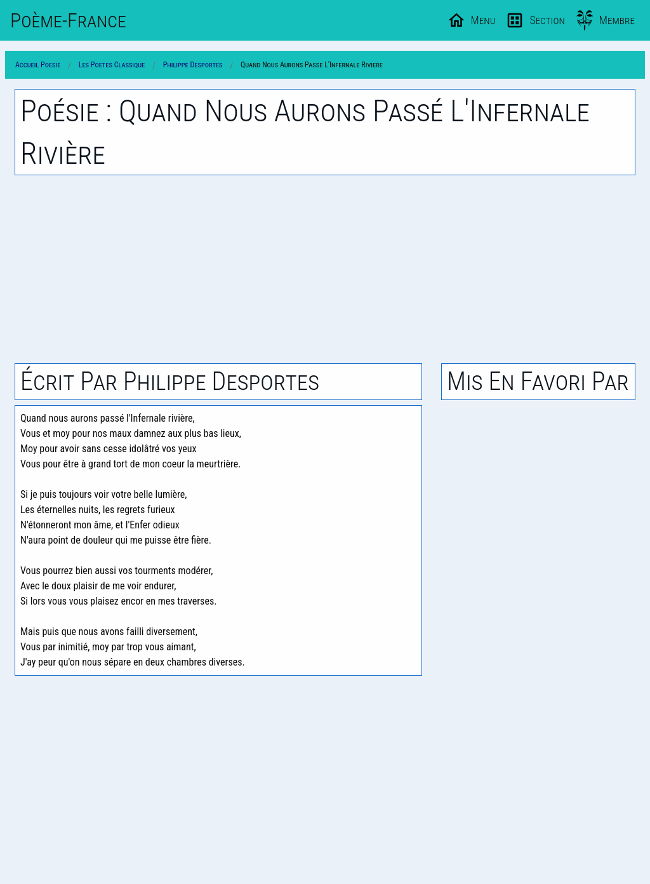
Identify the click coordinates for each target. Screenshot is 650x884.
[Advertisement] (325, 269)
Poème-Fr (68, 20)
